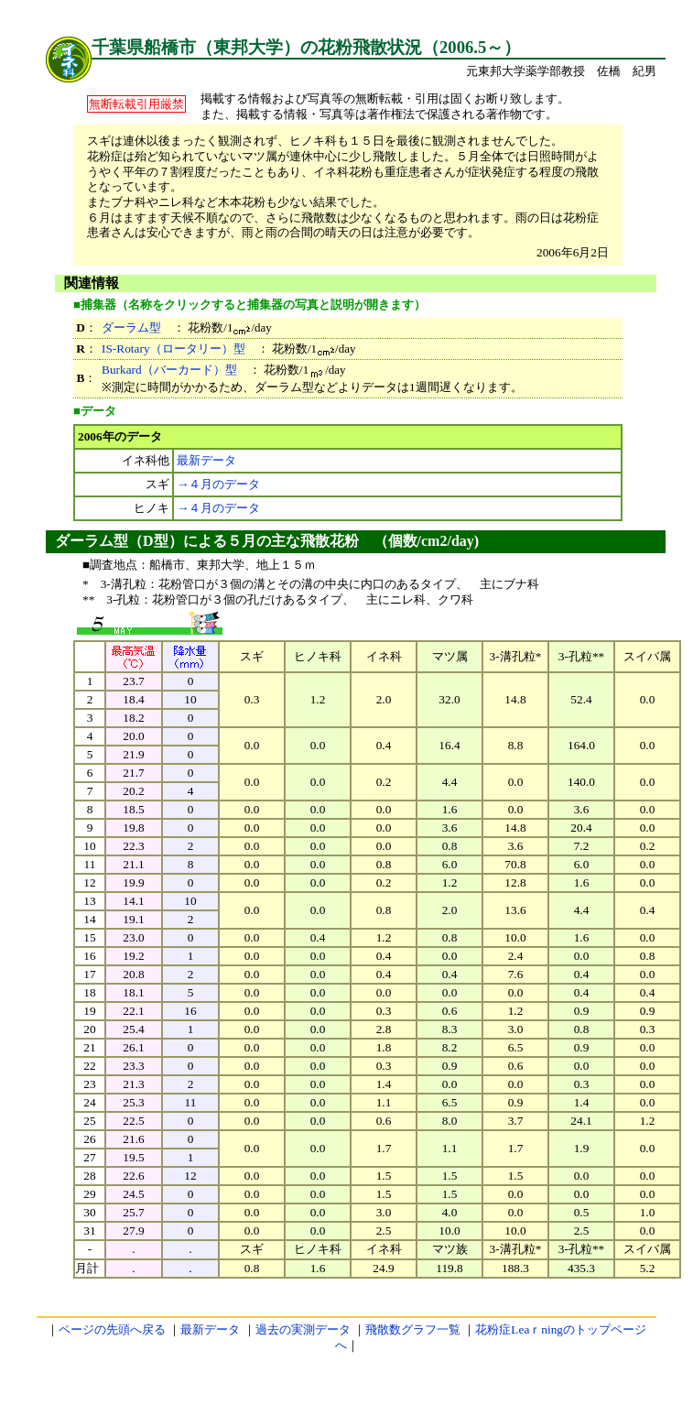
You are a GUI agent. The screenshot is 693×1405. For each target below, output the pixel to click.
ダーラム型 (131, 327)
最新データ (206, 460)
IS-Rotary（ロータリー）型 (173, 348)
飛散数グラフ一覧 (412, 1329)
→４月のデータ (218, 484)
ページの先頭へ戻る (112, 1329)
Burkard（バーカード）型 (169, 369)
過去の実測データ (303, 1329)
